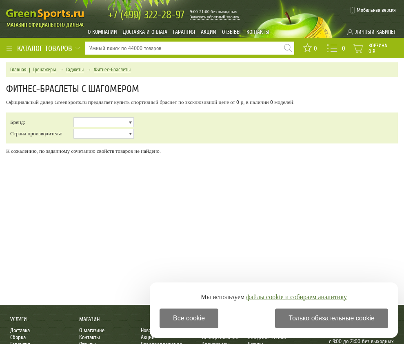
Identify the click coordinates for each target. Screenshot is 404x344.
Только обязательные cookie (332, 318)
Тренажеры (44, 69)
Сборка (18, 337)
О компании (102, 32)
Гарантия (184, 32)
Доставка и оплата (145, 32)
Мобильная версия (376, 10)
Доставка (20, 330)
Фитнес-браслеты (112, 69)
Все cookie (189, 318)
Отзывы (231, 32)
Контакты (257, 32)
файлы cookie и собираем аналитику (296, 296)
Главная (18, 69)
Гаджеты (75, 69)
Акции (208, 32)
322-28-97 (146, 15)
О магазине (91, 330)
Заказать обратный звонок (215, 16)
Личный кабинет (375, 32)
